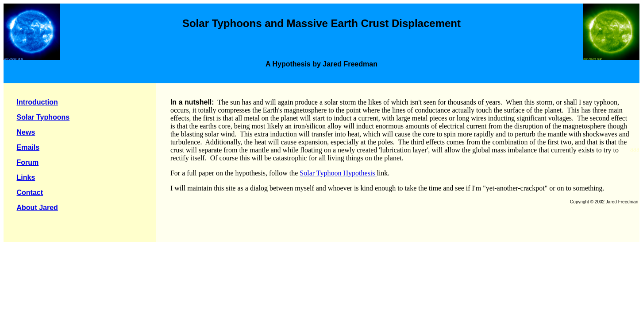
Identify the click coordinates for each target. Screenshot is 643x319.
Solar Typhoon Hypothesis (338, 173)
